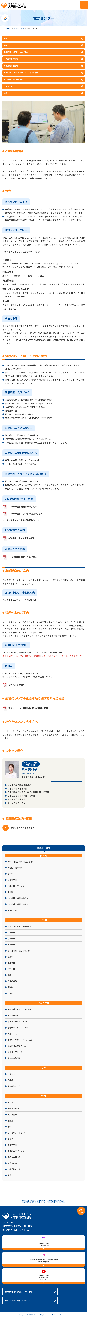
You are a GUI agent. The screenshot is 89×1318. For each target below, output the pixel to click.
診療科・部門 (19, 28)
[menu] (84, 5)
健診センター (32, 28)
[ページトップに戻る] (81, 1211)
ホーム (8, 28)
